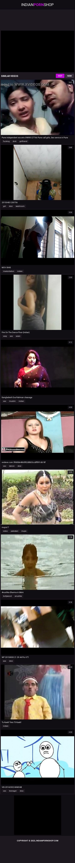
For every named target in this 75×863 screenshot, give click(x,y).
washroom (20, 206)
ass (11, 336)
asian (18, 336)
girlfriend (23, 141)
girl (4, 206)
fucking (6, 141)
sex (4, 401)
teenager (13, 791)
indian (19, 271)
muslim (12, 401)
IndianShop (37, 5)
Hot (60, 76)
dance (11, 466)
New (69, 76)
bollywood (7, 596)
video (5, 531)
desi (11, 206)
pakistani (14, 531)
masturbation (8, 271)
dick (14, 141)
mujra (23, 531)
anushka (18, 596)
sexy (5, 336)
